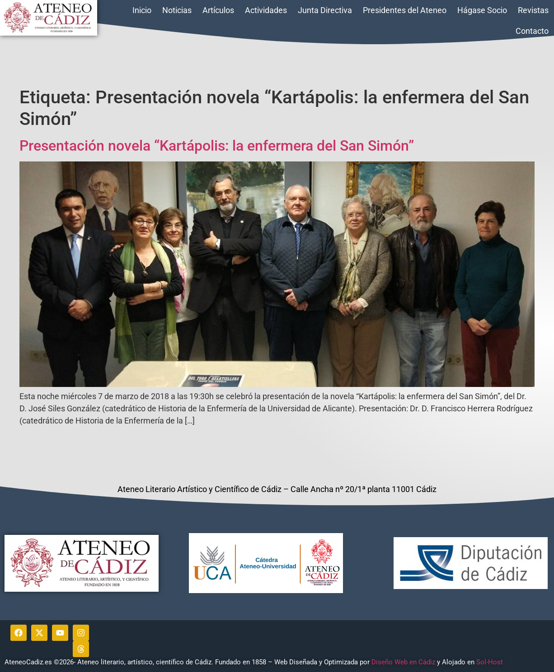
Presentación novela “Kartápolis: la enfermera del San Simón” (216, 145)
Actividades (266, 10)
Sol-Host (490, 662)
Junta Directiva (325, 10)
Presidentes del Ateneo (404, 10)
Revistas (533, 10)
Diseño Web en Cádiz (403, 662)
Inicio (141, 10)
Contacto (532, 31)
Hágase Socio (482, 10)
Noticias (177, 10)
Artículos (218, 10)
